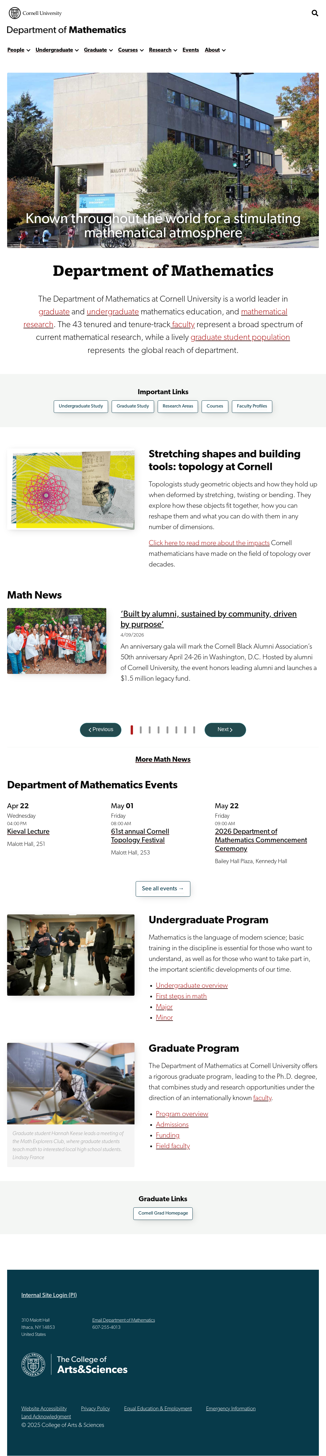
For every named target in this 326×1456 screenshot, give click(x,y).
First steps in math (181, 996)
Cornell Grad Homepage (163, 1213)
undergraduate (113, 312)
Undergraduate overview (192, 985)
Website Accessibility (44, 1409)
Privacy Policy (95, 1409)
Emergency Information (231, 1409)
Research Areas (178, 406)
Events (191, 50)
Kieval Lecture (28, 832)
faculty (182, 325)
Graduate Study (133, 406)
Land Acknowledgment (46, 1417)
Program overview (182, 1114)
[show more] (28, 50)
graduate (54, 312)
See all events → (163, 889)
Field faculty (173, 1146)
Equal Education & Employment (158, 1409)
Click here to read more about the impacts (209, 543)
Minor (164, 1017)
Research (160, 50)
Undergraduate (54, 50)
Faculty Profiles (252, 406)
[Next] (225, 730)
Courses (128, 50)
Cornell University (35, 13)
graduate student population (240, 337)
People (15, 50)
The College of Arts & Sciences (272, 13)
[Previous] (100, 730)
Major (164, 1007)
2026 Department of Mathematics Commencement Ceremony (261, 840)
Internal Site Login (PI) (49, 1296)
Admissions (172, 1125)
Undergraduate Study (81, 406)
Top (308, 1444)
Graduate (95, 50)
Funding (168, 1135)
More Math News (163, 759)
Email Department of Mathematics (123, 1320)
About (212, 50)
